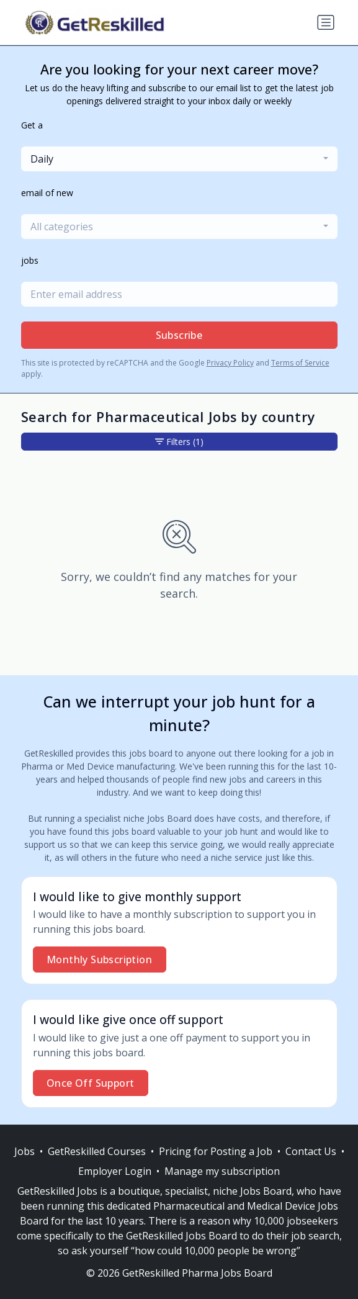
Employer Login (114, 1171)
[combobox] (179, 158)
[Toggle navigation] (326, 22)
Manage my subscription (222, 1171)
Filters (179, 441)
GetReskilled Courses (97, 1151)
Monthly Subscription (99, 959)
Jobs (24, 1151)
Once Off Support (90, 1083)
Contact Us (310, 1151)
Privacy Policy (230, 362)
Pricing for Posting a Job (215, 1151)
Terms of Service (300, 362)
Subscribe (179, 335)
